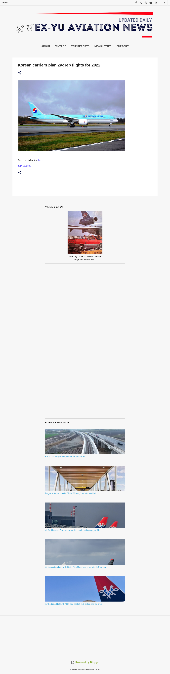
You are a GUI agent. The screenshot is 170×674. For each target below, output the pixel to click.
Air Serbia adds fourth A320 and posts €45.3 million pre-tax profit (73, 604)
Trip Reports (80, 46)
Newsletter (103, 46)
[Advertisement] (85, 289)
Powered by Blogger (85, 662)
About (45, 46)
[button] (20, 73)
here (40, 160)
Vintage (60, 46)
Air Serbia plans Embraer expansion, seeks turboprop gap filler (73, 530)
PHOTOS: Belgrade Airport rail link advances (65, 456)
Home (5, 2)
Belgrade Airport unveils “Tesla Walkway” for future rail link (70, 493)
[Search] (164, 2)
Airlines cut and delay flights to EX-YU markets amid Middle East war (75, 567)
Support (123, 46)
